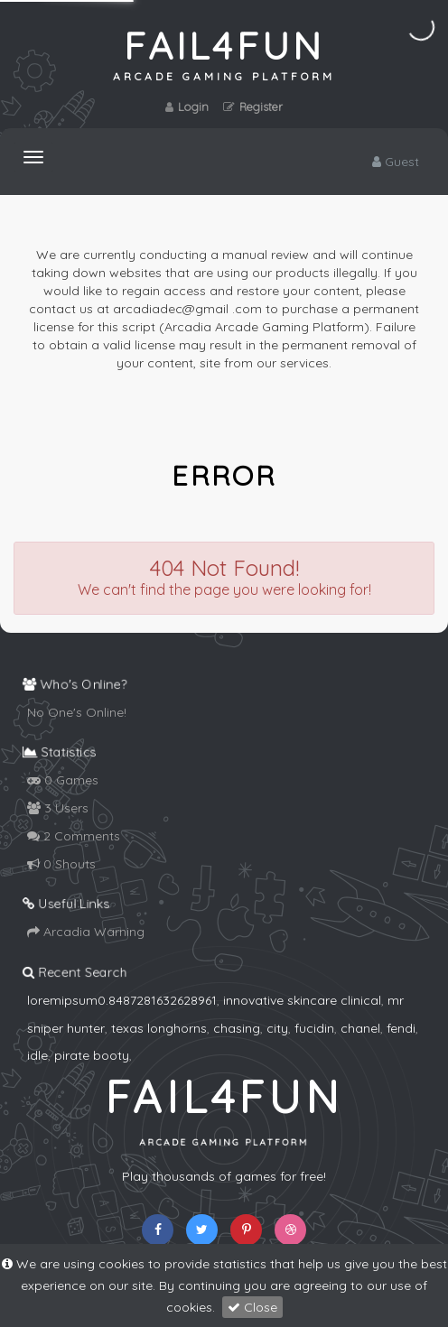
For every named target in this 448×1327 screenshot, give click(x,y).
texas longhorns (159, 1028)
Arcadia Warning (86, 931)
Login (187, 106)
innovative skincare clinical (302, 1000)
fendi (401, 1028)
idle (37, 1055)
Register (253, 106)
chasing (236, 1028)
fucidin (314, 1028)
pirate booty (91, 1055)
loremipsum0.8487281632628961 (122, 1000)
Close (252, 1307)
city (277, 1028)
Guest (395, 161)
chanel (360, 1028)
